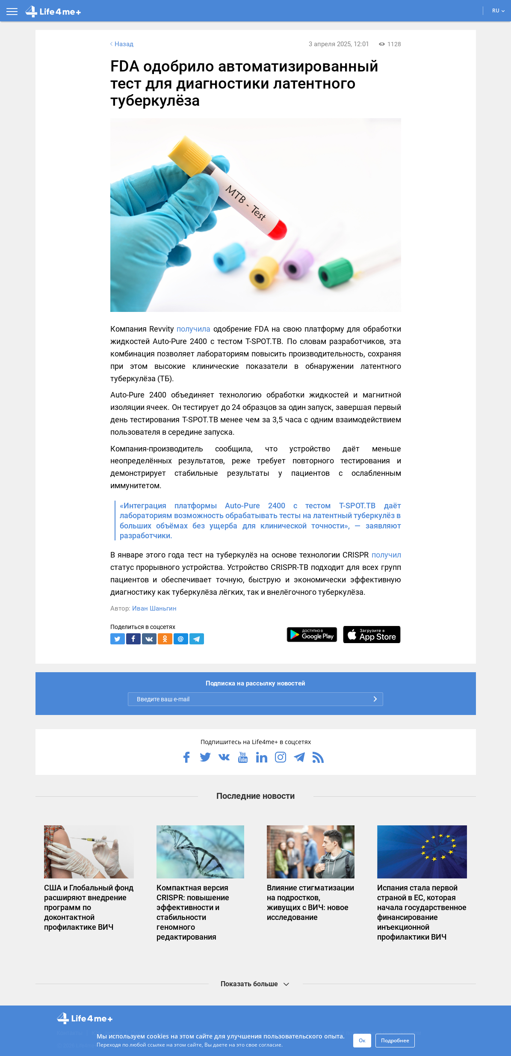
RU (498, 10)
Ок (362, 1040)
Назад (121, 44)
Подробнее (395, 1040)
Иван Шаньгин (154, 608)
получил (386, 554)
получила (193, 328)
